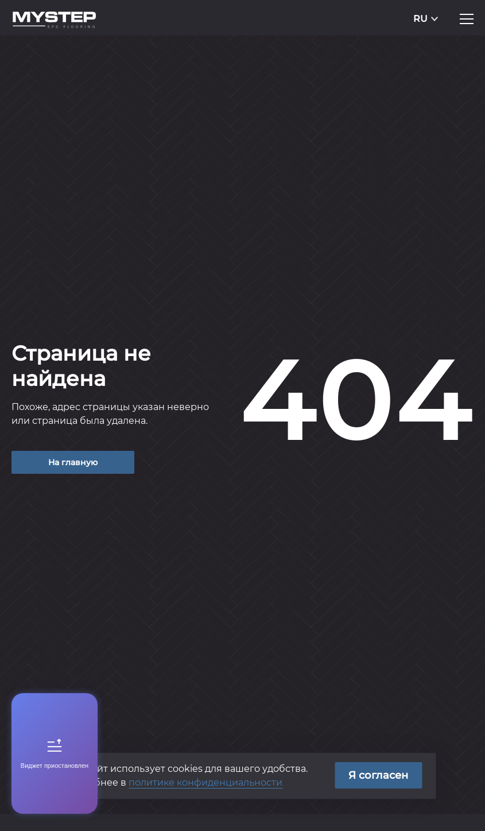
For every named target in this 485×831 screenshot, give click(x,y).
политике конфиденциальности (205, 782)
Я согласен (378, 775)
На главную (73, 462)
